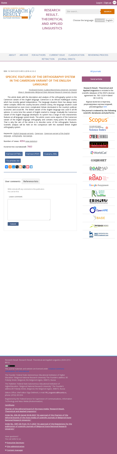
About (12, 54)
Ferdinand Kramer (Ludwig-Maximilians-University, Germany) (53, 89)
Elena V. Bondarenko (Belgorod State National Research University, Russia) (47, 91)
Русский (100, 20)
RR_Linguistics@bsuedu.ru (55, 392)
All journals (95, 70)
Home (4, 2)
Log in (99, 2)
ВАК (105, 106)
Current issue (57, 54)
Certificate (9, 405)
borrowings (27, 135)
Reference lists (30, 180)
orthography (17, 135)
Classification (76, 54)
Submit (13, 227)
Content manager (15, 450)
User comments (12, 180)
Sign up (107, 2)
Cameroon (39, 132)
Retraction (48, 58)
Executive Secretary (15, 442)
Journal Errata (66, 58)
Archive (24, 54)
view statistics (31, 140)
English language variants (23, 132)
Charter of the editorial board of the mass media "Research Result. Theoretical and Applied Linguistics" (35, 410)
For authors (39, 54)
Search (107, 12)
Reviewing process (98, 54)
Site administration (15, 446)
